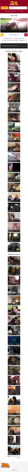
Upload (4, 8)
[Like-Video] (2, 34)
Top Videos (7, 11)
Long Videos (20, 11)
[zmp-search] (18, 7)
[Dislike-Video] (26, 34)
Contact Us (14, 470)
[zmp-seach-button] (25, 7)
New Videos (14, 11)
